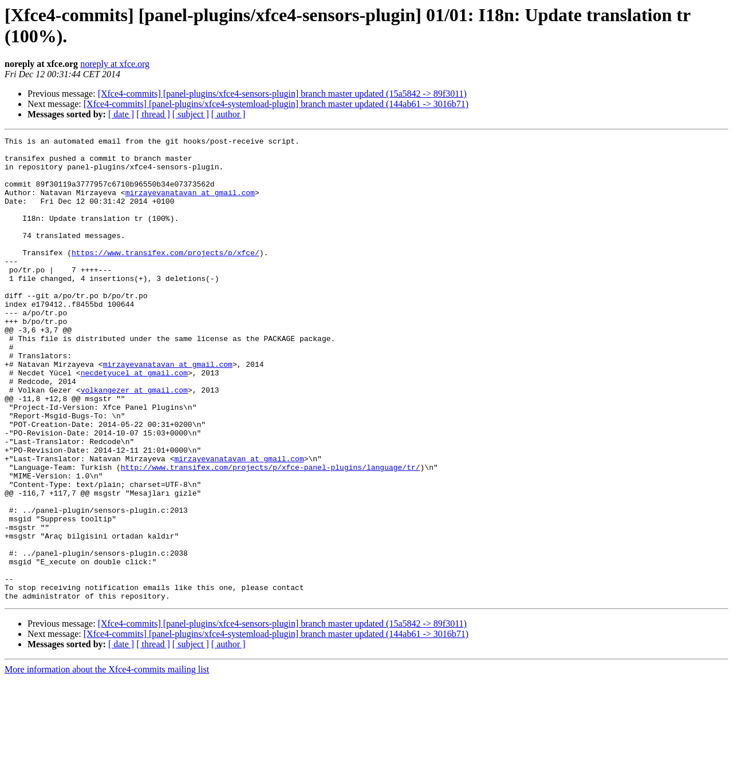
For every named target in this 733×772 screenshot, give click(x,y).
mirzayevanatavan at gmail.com (190, 204)
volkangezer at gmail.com (134, 441)
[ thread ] (153, 114)
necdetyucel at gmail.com (134, 420)
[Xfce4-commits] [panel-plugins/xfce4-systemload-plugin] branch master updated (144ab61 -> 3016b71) (276, 104)
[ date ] (121, 114)
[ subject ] (190, 114)
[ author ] (228, 114)
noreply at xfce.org (114, 64)
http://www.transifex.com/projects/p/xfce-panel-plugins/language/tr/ (270, 534)
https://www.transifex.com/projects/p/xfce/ (165, 276)
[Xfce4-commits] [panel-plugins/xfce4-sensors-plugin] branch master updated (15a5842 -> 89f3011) (282, 93)
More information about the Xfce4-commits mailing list (107, 762)
